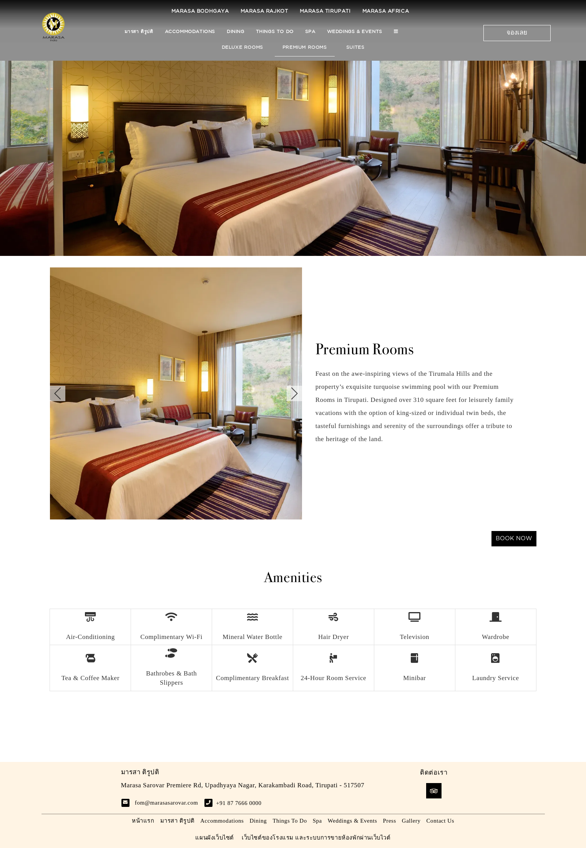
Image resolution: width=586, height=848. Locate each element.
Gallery (411, 821)
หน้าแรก (143, 821)
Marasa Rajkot (264, 11)
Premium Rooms (304, 47)
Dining (235, 32)
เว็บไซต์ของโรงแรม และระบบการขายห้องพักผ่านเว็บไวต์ (316, 838)
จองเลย (516, 33)
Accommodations (190, 32)
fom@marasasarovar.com (166, 803)
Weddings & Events (354, 32)
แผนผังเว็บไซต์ (214, 838)
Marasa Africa (385, 11)
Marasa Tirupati (325, 11)
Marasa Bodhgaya (200, 11)
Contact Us (440, 821)
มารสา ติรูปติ (139, 32)
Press (389, 821)
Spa (310, 32)
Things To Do (275, 32)
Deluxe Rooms (242, 47)
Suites (355, 47)
